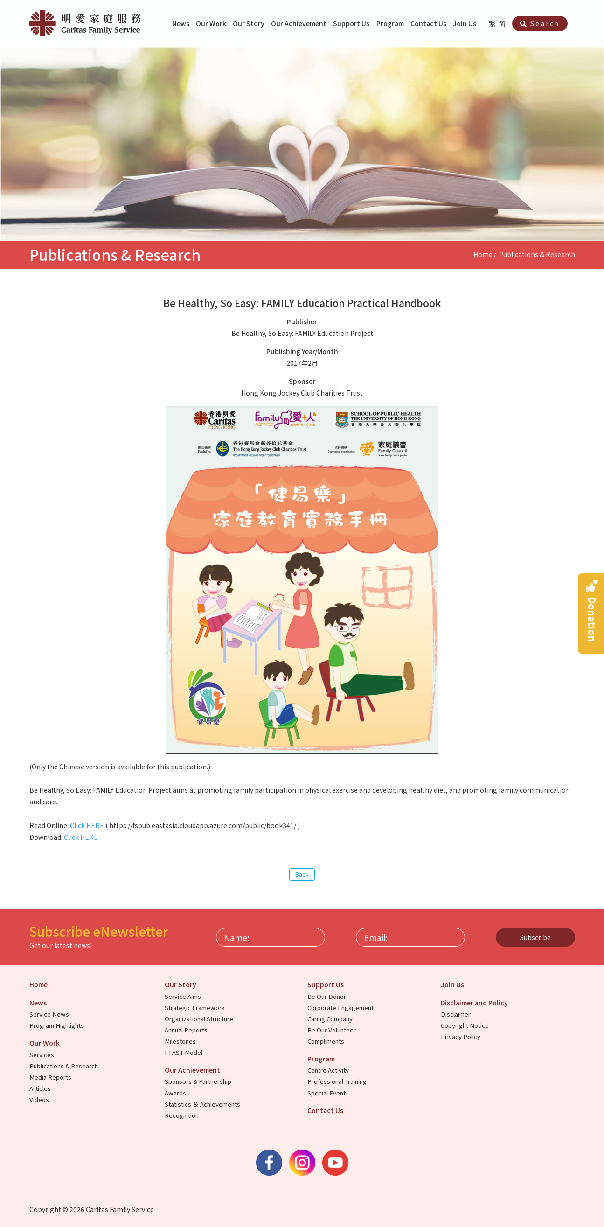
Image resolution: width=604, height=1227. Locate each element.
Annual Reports (187, 1029)
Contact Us (429, 23)
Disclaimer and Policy (475, 1002)
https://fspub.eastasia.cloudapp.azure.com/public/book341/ (202, 825)
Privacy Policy (461, 1036)
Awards (176, 1092)
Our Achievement (299, 23)
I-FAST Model (184, 1052)
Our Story (249, 23)
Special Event (327, 1092)
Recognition (182, 1115)
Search (540, 23)
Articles (40, 1088)
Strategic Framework (195, 1007)
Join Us (465, 23)
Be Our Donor (327, 996)
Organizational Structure (200, 1018)
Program (390, 23)
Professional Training (337, 1081)
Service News (49, 1014)
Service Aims (183, 996)
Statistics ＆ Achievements (203, 1104)
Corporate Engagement (341, 1007)
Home (483, 254)
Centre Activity (328, 1070)
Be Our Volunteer (332, 1029)
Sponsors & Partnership (199, 1081)
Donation (592, 619)
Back (302, 874)
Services (42, 1054)
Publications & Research (537, 254)
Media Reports (51, 1077)
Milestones (181, 1041)
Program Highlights (57, 1025)
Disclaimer (456, 1014)
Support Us (352, 23)
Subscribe (535, 937)
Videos (39, 1099)
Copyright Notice (465, 1025)
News (181, 23)
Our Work (212, 23)
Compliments (326, 1041)
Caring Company (330, 1018)
